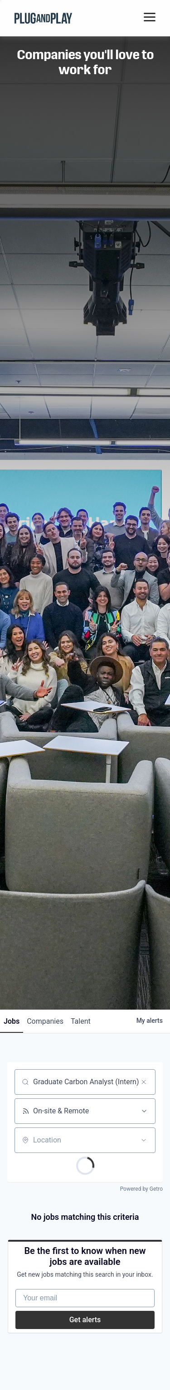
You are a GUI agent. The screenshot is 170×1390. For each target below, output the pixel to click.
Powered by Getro (141, 1189)
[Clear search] (144, 1082)
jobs (11, 1021)
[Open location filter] (144, 1140)
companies (45, 1021)
